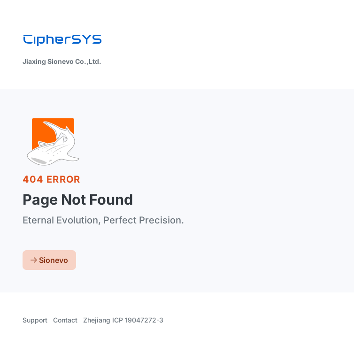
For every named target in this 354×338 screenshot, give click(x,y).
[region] (177, 169)
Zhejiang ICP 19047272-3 (123, 320)
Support (35, 320)
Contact (65, 320)
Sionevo (49, 260)
